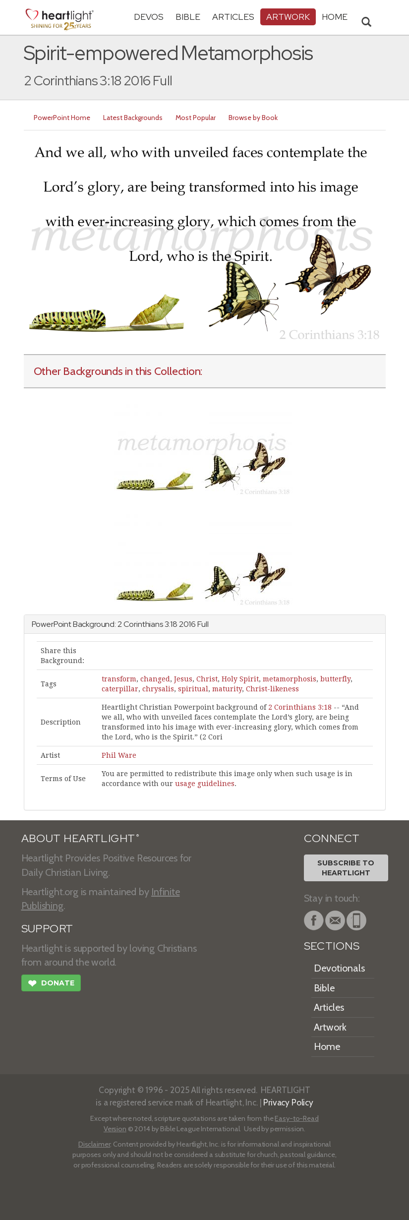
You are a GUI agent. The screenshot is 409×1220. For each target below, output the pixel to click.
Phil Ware (119, 755)
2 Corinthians (140, 624)
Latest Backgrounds (133, 117)
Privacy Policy (288, 1102)
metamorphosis (289, 679)
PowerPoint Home (62, 117)
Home (327, 1046)
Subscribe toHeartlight (345, 867)
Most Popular (195, 117)
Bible (187, 16)
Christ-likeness (272, 689)
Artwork (288, 16)
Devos (149, 16)
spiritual (193, 689)
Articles (233, 16)
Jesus (183, 679)
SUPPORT (47, 928)
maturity (227, 689)
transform (119, 679)
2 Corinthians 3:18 (300, 707)
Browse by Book (253, 117)
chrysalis (158, 689)
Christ (207, 679)
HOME (335, 16)
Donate (51, 984)
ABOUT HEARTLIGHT (80, 838)
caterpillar (120, 689)
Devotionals (339, 968)
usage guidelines (204, 784)
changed (155, 679)
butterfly (335, 679)
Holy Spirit (240, 679)
